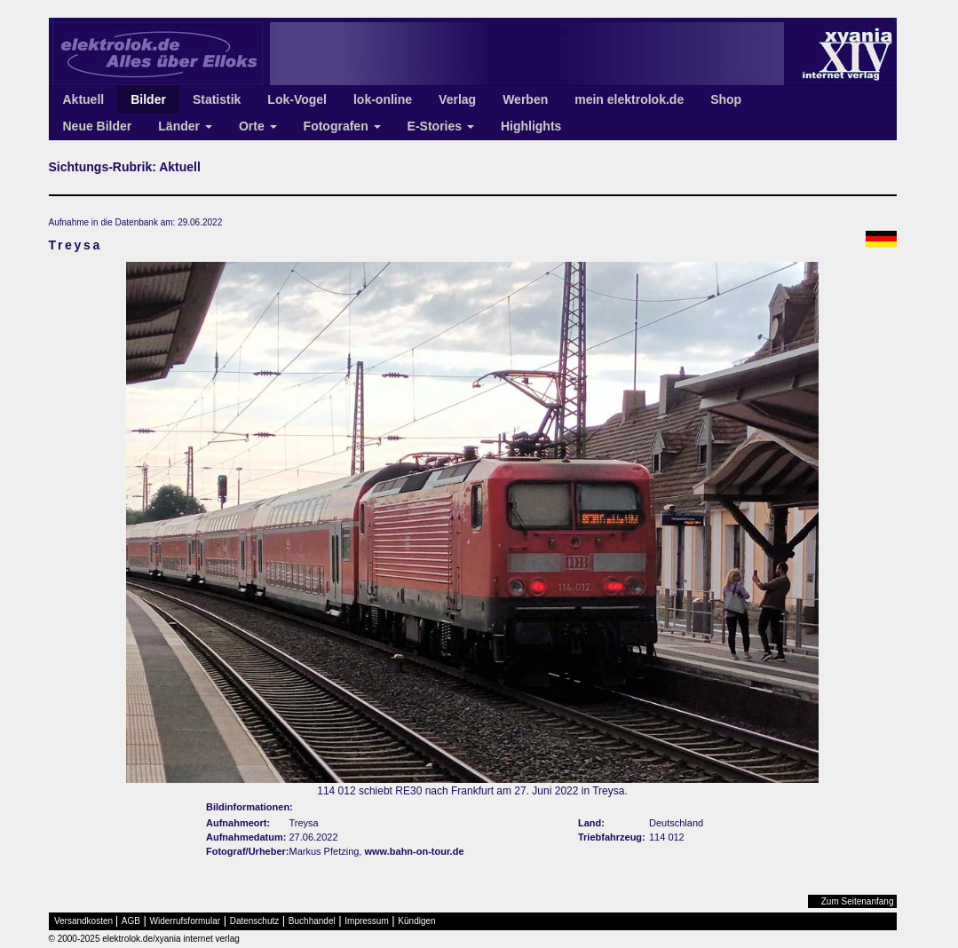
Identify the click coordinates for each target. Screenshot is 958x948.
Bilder (148, 99)
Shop (725, 99)
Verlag (457, 99)
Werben (525, 99)
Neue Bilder (97, 126)
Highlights (531, 126)
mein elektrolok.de (629, 99)
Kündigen (416, 921)
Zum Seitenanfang (857, 901)
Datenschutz (255, 921)
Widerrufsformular (185, 921)
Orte (258, 126)
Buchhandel (312, 921)
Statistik (217, 99)
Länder (185, 126)
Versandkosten (83, 921)
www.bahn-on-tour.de (413, 851)
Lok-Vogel (297, 99)
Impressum (366, 921)
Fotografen (342, 126)
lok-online (382, 99)
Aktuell (84, 99)
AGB (131, 921)
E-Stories (441, 126)
